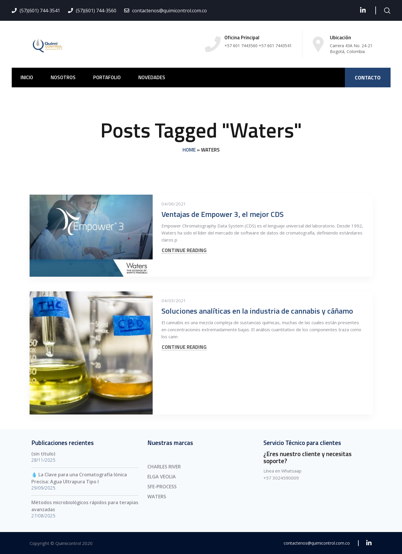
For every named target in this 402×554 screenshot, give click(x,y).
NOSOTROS (63, 77)
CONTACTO (368, 77)
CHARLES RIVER (164, 466)
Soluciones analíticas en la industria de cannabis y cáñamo (257, 311)
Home (189, 150)
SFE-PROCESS (162, 486)
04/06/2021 (173, 203)
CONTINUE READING (184, 250)
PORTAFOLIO (107, 77)
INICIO (27, 77)
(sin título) (43, 454)
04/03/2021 (173, 300)
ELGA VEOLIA (161, 476)
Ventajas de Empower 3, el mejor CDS (222, 214)
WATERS (156, 496)
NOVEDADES (151, 77)
